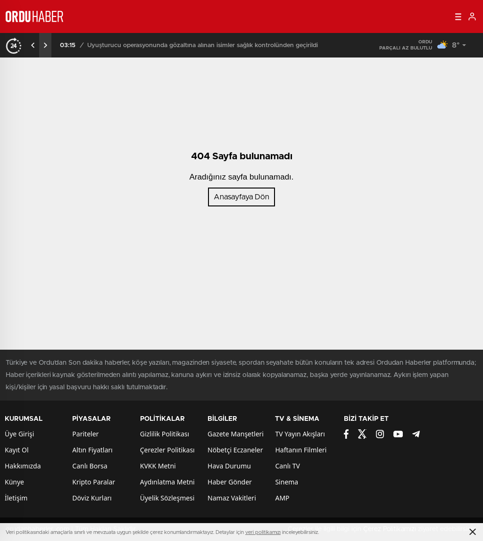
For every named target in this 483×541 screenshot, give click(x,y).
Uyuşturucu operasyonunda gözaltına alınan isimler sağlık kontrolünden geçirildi (202, 45)
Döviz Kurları (91, 497)
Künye (14, 481)
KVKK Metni (158, 465)
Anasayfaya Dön (241, 197)
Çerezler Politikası (167, 449)
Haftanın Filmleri (300, 449)
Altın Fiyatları (92, 449)
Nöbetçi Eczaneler (235, 449)
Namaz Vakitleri (232, 497)
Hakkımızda (23, 465)
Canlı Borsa (89, 465)
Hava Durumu (229, 465)
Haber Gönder (230, 481)
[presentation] (33, 45)
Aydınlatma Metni (167, 481)
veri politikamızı (263, 532)
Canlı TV (287, 465)
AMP (282, 497)
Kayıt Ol (17, 449)
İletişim (16, 497)
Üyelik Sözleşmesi (167, 497)
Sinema (286, 481)
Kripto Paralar (93, 481)
